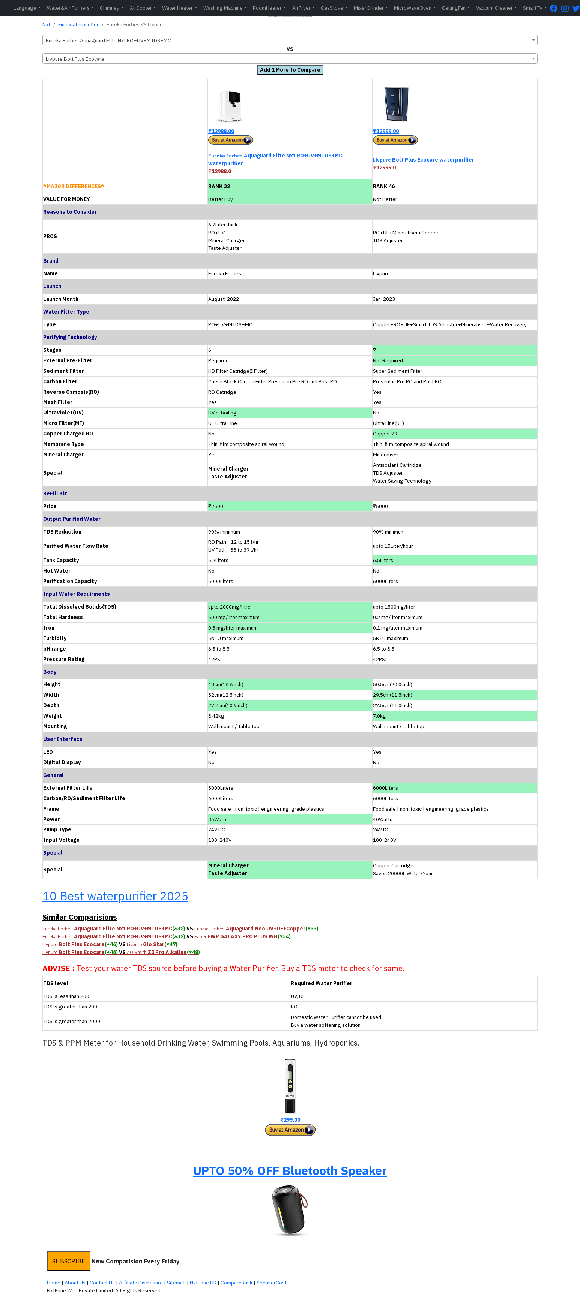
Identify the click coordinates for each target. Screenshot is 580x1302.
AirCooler (141, 7)
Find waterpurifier (78, 24)
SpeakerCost (272, 1282)
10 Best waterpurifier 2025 (115, 896)
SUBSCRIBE (68, 1261)
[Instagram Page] (566, 8)
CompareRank (236, 1282)
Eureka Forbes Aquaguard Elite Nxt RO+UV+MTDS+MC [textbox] (108, 40)
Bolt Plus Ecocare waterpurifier (423, 159)
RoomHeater (267, 7)
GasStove (332, 7)
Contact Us (102, 1282)
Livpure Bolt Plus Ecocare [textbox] (75, 59)
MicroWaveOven (412, 7)
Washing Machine (223, 7)
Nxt (46, 24)
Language (25, 7)
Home (53, 1282)
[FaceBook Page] (555, 8)
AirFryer (301, 7)
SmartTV (532, 7)
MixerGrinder (369, 7)
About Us (75, 1282)
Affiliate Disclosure (141, 1282)
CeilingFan (454, 7)
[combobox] (290, 40)
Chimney (109, 7)
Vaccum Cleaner (494, 7)
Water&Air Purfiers (68, 7)
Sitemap (176, 1282)
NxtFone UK (203, 1282)
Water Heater (177, 7)
